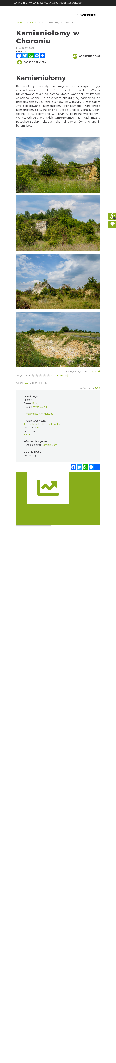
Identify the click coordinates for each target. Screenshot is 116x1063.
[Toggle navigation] (85, 3)
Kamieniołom (49, 444)
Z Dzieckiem (87, 15)
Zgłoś (96, 371)
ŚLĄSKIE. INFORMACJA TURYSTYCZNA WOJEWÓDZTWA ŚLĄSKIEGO (48, 3)
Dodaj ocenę (59, 375)
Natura (27, 434)
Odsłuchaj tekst (86, 56)
